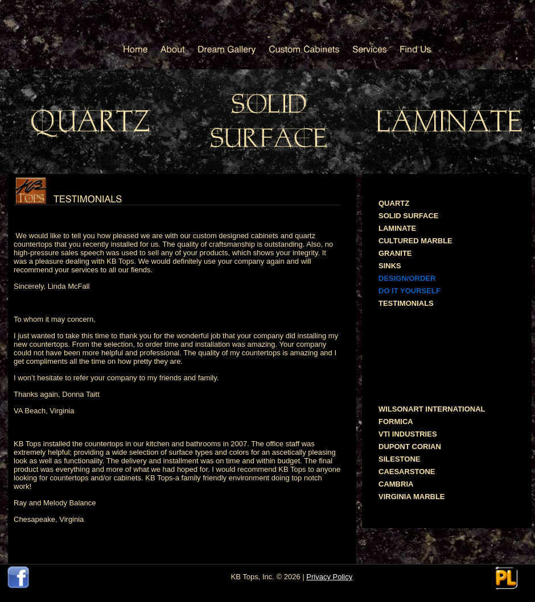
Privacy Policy (329, 576)
